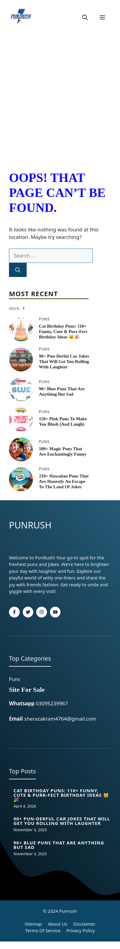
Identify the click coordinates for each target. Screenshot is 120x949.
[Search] (18, 270)
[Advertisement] (60, 98)
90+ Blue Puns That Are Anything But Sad (58, 845)
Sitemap (33, 924)
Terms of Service (42, 930)
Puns (14, 679)
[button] (85, 17)
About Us (57, 924)
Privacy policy (80, 930)
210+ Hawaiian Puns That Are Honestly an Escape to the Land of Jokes (64, 481)
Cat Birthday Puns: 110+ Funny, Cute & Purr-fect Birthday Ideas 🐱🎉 (63, 331)
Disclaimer (84, 924)
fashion (50, 585)
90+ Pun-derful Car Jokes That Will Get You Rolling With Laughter (64, 361)
